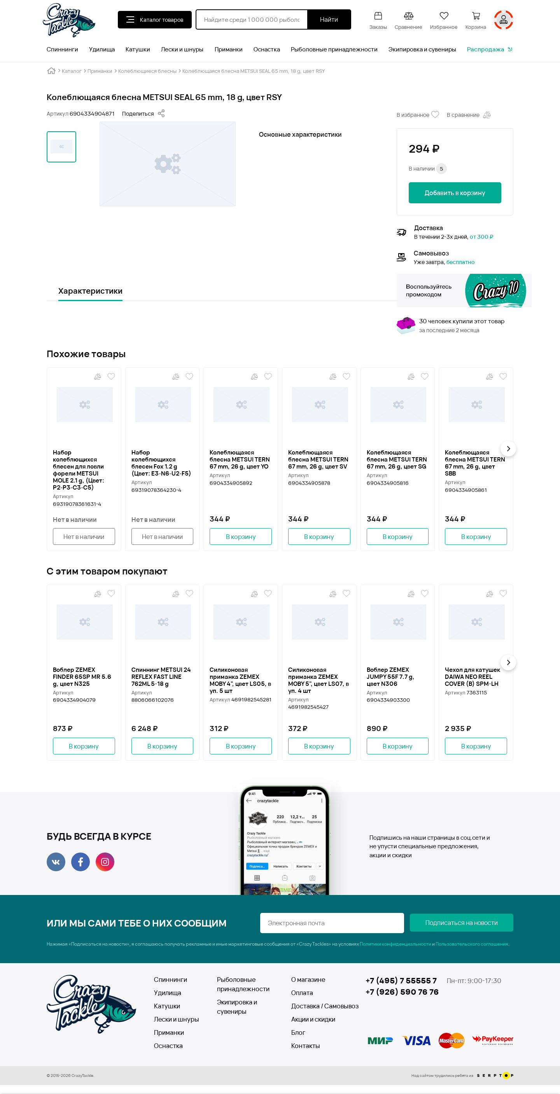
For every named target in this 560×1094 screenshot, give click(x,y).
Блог (298, 1033)
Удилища (102, 49)
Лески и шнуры (182, 49)
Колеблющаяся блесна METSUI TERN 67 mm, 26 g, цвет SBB (475, 463)
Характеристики (90, 290)
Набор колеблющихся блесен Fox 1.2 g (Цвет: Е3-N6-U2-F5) (161, 463)
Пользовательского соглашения (472, 945)
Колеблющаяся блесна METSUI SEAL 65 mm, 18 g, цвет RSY (253, 70)
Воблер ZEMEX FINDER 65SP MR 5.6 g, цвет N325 (82, 676)
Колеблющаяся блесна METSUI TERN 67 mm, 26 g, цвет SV (318, 459)
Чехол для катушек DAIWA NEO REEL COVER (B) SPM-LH (472, 676)
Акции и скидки (313, 1020)
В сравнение (469, 114)
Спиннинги (62, 49)
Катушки (138, 49)
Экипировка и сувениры (422, 49)
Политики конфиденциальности (395, 945)
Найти (329, 19)
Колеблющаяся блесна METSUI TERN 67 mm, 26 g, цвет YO (240, 459)
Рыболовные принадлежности (334, 49)
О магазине (308, 980)
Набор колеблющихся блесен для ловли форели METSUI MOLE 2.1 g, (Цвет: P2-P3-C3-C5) (78, 470)
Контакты (305, 1047)
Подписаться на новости (474, 924)
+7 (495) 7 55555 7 (401, 981)
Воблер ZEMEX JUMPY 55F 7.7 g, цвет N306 (391, 676)
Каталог (72, 70)
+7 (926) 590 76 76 (402, 993)
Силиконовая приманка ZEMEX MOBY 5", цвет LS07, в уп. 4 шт (318, 680)
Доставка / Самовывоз (319, 1007)
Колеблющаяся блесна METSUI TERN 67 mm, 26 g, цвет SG (397, 459)
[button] (510, 448)
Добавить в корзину (455, 192)
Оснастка (267, 49)
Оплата (302, 994)
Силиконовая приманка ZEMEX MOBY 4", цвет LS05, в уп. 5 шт (240, 680)
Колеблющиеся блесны (147, 70)
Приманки (229, 49)
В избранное (418, 115)
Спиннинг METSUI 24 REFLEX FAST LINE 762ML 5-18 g (161, 676)
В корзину (241, 536)
